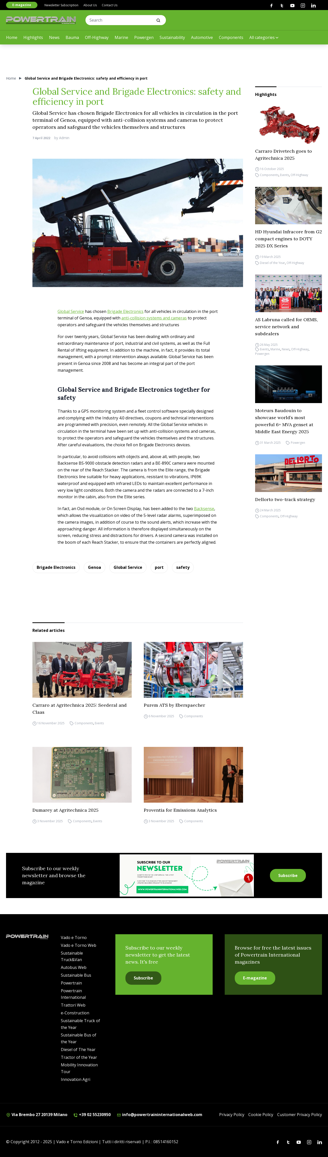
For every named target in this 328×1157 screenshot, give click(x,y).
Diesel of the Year (272, 263)
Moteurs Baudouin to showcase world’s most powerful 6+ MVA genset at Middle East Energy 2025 (284, 421)
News (54, 37)
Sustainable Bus (76, 975)
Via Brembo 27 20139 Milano (36, 1114)
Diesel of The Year (78, 1049)
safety (183, 567)
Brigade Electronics (125, 311)
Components (231, 37)
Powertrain (71, 983)
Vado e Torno (74, 937)
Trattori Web (73, 1005)
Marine (121, 37)
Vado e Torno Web (78, 945)
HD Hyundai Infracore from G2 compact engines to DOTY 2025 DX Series (288, 239)
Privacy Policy (231, 1114)
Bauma (72, 37)
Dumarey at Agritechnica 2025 (65, 810)
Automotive (202, 37)
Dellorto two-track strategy (285, 499)
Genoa (94, 567)
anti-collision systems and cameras (154, 318)
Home (11, 37)
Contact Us (109, 5)
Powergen (144, 37)
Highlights (33, 37)
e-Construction (75, 1013)
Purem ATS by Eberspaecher (174, 705)
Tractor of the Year (79, 1057)
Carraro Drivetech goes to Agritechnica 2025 (283, 154)
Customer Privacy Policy (299, 1114)
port (159, 567)
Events (284, 175)
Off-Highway (97, 37)
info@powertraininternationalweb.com (159, 1114)
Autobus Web (73, 967)
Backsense (204, 508)
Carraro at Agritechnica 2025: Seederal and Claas (79, 708)
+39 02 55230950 (92, 1114)
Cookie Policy (260, 1114)
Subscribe (288, 875)
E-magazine (21, 5)
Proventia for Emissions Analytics (180, 810)
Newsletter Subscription (61, 5)
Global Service (71, 311)
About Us (90, 5)
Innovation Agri (75, 1079)
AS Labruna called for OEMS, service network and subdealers (286, 327)
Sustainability (172, 37)
